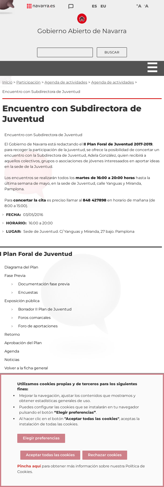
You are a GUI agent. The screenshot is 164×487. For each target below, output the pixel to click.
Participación (28, 82)
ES (94, 6)
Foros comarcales (34, 317)
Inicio (7, 82)
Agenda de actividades (66, 82)
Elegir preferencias (41, 438)
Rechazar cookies (105, 455)
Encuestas (28, 292)
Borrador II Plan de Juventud (45, 309)
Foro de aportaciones (38, 326)
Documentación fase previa (44, 284)
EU (103, 6)
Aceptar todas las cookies (50, 455)
